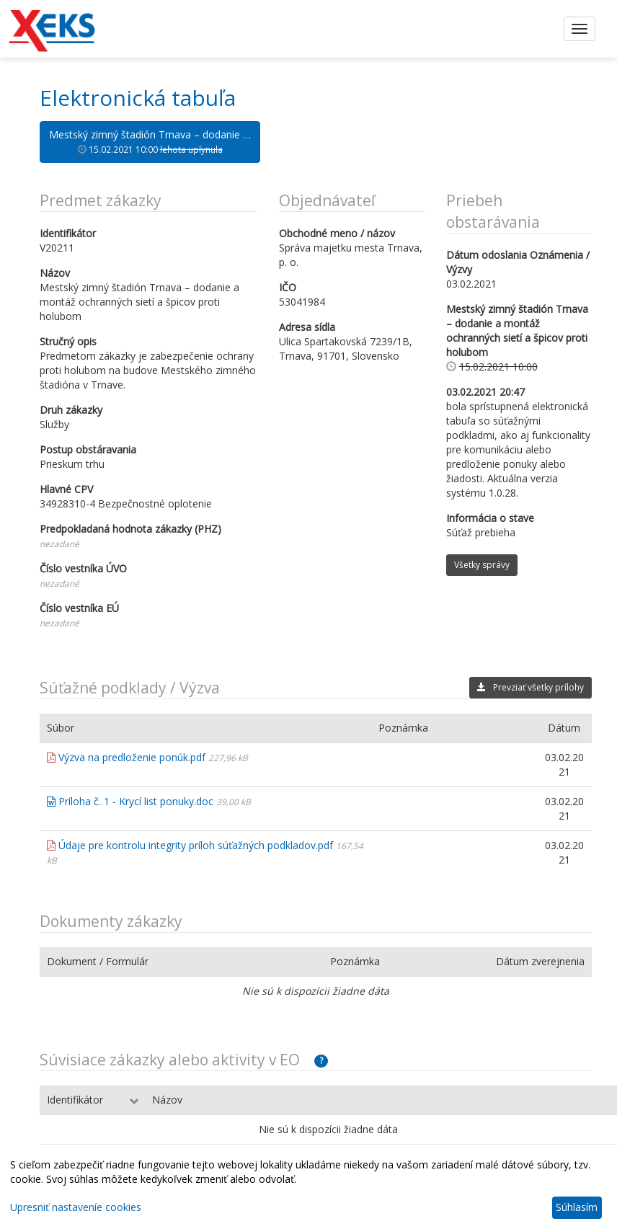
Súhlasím (577, 1207)
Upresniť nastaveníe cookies (75, 1207)
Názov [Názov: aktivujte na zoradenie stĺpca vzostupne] (167, 1099)
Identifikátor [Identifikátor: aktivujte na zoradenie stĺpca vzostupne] (75, 1099)
